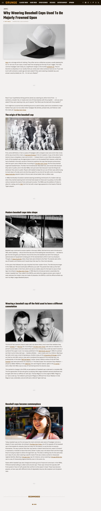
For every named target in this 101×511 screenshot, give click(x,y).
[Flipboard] (93, 2)
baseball (7, 361)
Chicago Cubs (26, 457)
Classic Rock (23, 2)
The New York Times (20, 110)
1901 (21, 184)
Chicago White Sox (56, 457)
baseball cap (50, 66)
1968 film (28, 363)
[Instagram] (88, 2)
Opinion (71, 2)
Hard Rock (33, 2)
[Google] (96, 2)
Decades (52, 2)
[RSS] (98, 2)
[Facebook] (83, 2)
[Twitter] (90, 2)
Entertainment (62, 2)
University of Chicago (50, 355)
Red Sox (20, 346)
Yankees (12, 346)
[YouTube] (85, 2)
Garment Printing (30, 155)
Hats (6, 62)
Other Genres (43, 2)
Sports (6, 8)
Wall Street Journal (44, 351)
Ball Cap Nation (26, 359)
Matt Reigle (8, 21)
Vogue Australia (10, 174)
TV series (56, 363)
